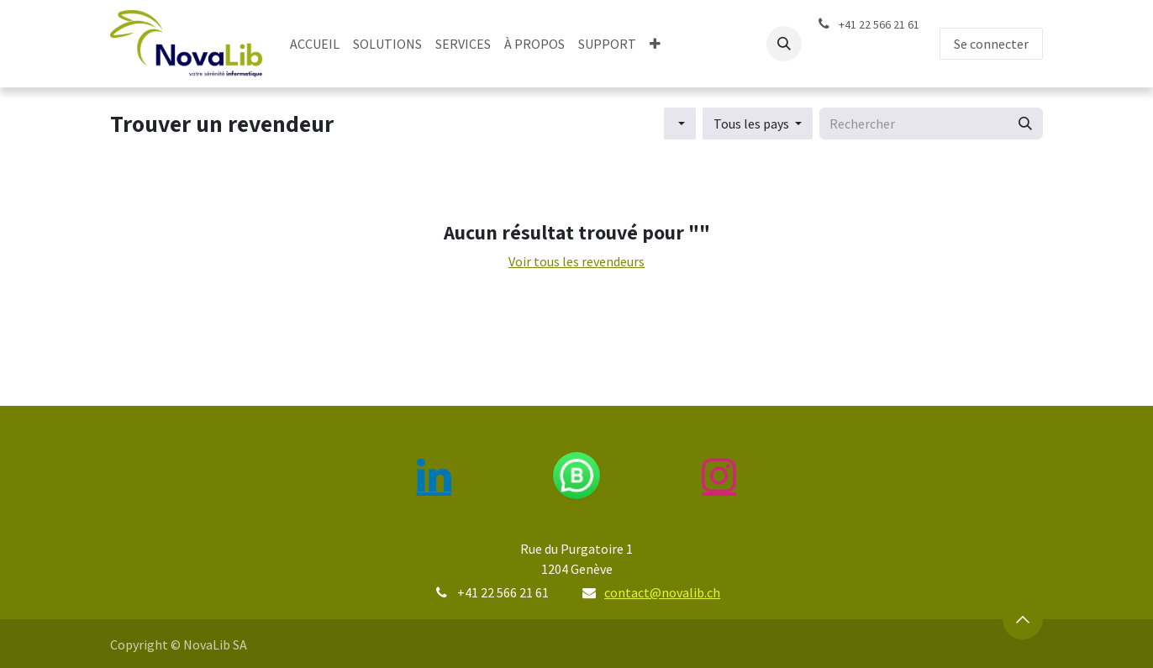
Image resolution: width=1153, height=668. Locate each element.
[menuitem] (314, 43)
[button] (784, 43)
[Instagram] (719, 475)
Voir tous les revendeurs (576, 261)
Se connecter (991, 43)
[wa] (576, 475)
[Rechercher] (1025, 123)
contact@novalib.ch (662, 592)
